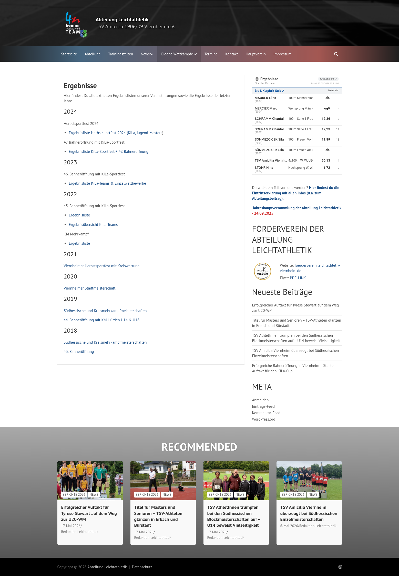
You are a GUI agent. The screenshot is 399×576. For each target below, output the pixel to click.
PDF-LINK (298, 277)
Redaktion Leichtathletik (79, 531)
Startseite (69, 54)
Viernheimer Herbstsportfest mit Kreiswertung (102, 265)
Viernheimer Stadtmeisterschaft (90, 288)
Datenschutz (142, 566)
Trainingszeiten (120, 54)
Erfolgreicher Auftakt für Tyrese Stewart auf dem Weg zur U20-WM (89, 513)
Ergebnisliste (79, 215)
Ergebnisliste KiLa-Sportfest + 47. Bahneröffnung (108, 151)
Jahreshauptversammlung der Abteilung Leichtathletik (297, 207)
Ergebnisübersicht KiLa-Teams (93, 224)
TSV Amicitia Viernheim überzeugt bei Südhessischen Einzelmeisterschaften (308, 513)
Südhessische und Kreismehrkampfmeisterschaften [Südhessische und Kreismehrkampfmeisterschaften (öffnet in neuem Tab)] (105, 310)
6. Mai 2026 (289, 525)
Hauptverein (256, 54)
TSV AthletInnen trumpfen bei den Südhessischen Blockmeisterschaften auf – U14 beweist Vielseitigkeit (234, 516)
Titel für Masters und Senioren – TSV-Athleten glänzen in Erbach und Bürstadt (158, 516)
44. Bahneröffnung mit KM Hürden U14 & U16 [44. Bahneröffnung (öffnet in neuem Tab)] (102, 319)
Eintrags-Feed (263, 406)
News (145, 54)
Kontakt (231, 54)
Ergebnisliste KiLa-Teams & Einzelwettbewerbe (107, 183)
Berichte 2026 (74, 494)
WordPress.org (263, 419)
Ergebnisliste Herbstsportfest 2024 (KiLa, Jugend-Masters (115, 132)
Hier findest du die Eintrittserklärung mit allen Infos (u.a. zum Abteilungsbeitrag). (295, 193)
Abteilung (92, 54)
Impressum (282, 54)
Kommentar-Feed (266, 412)
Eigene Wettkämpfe (177, 54)
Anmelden (260, 400)
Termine (211, 54)
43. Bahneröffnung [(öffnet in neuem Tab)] (79, 351)
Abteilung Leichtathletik (122, 19)
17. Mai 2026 (70, 525)
